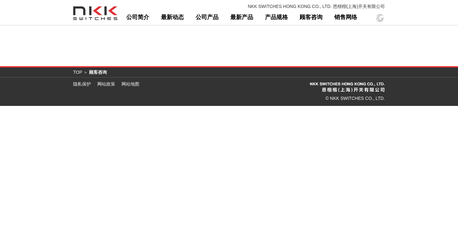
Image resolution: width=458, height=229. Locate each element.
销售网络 (345, 34)
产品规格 (276, 34)
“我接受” (164, 11)
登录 (378, 22)
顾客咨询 (311, 34)
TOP (77, 88)
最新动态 (172, 34)
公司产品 (207, 34)
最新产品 (241, 34)
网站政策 (106, 100)
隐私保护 (82, 100)
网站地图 (130, 100)
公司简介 (137, 34)
